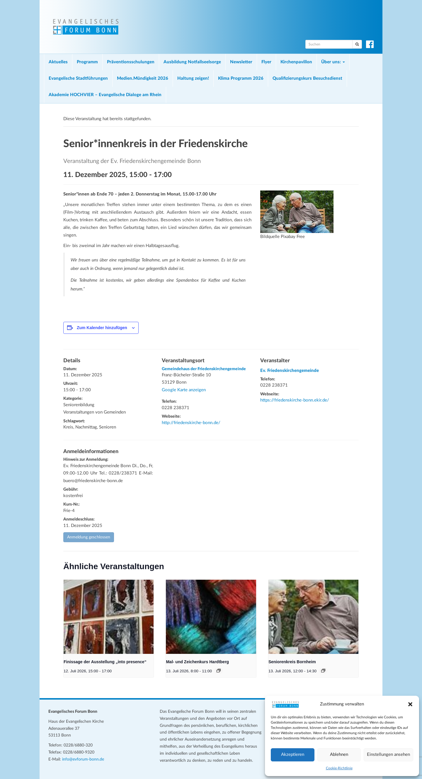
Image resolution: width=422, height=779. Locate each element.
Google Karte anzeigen (184, 390)
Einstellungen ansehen (388, 754)
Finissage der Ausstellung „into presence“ (105, 661)
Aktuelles (58, 62)
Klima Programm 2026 (240, 78)
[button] (410, 704)
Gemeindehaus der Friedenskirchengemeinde (204, 369)
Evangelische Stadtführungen (78, 78)
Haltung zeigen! (193, 78)
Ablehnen (339, 754)
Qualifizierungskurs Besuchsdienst (307, 78)
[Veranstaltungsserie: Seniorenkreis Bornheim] (323, 670)
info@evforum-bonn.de (83, 759)
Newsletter (241, 62)
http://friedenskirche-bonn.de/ (191, 423)
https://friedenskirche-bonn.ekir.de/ (294, 400)
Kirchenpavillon (296, 62)
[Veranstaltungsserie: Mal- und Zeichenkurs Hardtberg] (219, 670)
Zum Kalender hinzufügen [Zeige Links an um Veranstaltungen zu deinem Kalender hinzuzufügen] (102, 327)
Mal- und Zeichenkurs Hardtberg (197, 661)
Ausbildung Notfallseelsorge (192, 62)
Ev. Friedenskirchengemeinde (289, 370)
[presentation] (109, 617)
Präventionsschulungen (130, 62)
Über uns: (333, 62)
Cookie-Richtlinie (339, 768)
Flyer (266, 62)
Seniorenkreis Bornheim (292, 661)
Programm (87, 62)
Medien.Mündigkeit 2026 (142, 78)
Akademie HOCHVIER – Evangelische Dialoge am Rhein (105, 95)
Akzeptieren (292, 754)
